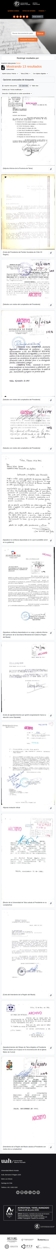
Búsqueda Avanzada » (28, 39)
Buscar (40, 33)
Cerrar (18, 63)
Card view (23, 86)
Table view (34, 86)
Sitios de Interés (28, 11)
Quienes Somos (13, 11)
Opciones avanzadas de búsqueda (18, 80)
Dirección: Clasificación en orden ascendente (16, 93)
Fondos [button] (42, 11)
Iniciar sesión (37, 16)
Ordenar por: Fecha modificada (12, 89)
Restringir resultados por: (28, 58)
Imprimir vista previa (9, 86)
